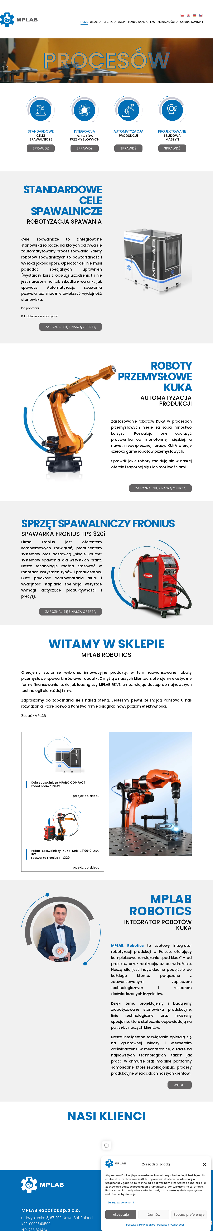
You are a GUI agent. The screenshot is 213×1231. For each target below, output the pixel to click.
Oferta (108, 22)
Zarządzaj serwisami (120, 1202)
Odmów (153, 1214)
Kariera (185, 22)
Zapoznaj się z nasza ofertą (70, 612)
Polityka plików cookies (140, 1224)
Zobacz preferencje (189, 1214)
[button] (205, 1164)
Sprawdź (41, 149)
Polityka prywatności (170, 1224)
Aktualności (166, 22)
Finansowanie (136, 22)
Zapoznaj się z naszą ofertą (70, 327)
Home (84, 22)
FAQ (152, 22)
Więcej (180, 1085)
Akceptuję (121, 1214)
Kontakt (197, 22)
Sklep (121, 22)
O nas (94, 22)
